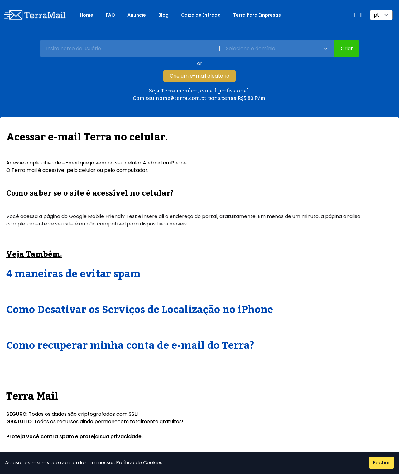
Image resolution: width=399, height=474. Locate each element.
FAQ (110, 15)
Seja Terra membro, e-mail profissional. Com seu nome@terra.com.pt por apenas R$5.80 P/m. (200, 94)
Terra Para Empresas (257, 15)
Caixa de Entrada (201, 15)
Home (86, 15)
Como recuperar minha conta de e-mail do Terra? (130, 346)
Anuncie (136, 15)
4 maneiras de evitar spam (73, 274)
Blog (163, 15)
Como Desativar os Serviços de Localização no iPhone (139, 310)
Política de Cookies (138, 462)
